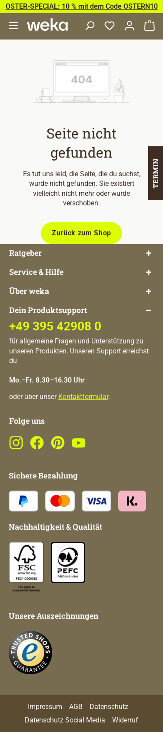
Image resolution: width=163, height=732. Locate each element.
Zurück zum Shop (81, 233)
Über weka (29, 291)
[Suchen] (90, 26)
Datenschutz (109, 706)
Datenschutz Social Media (65, 720)
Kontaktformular (83, 396)
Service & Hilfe (36, 272)
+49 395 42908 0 (55, 326)
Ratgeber (25, 253)
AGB (76, 706)
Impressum (45, 706)
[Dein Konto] (130, 26)
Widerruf (125, 720)
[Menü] (13, 26)
